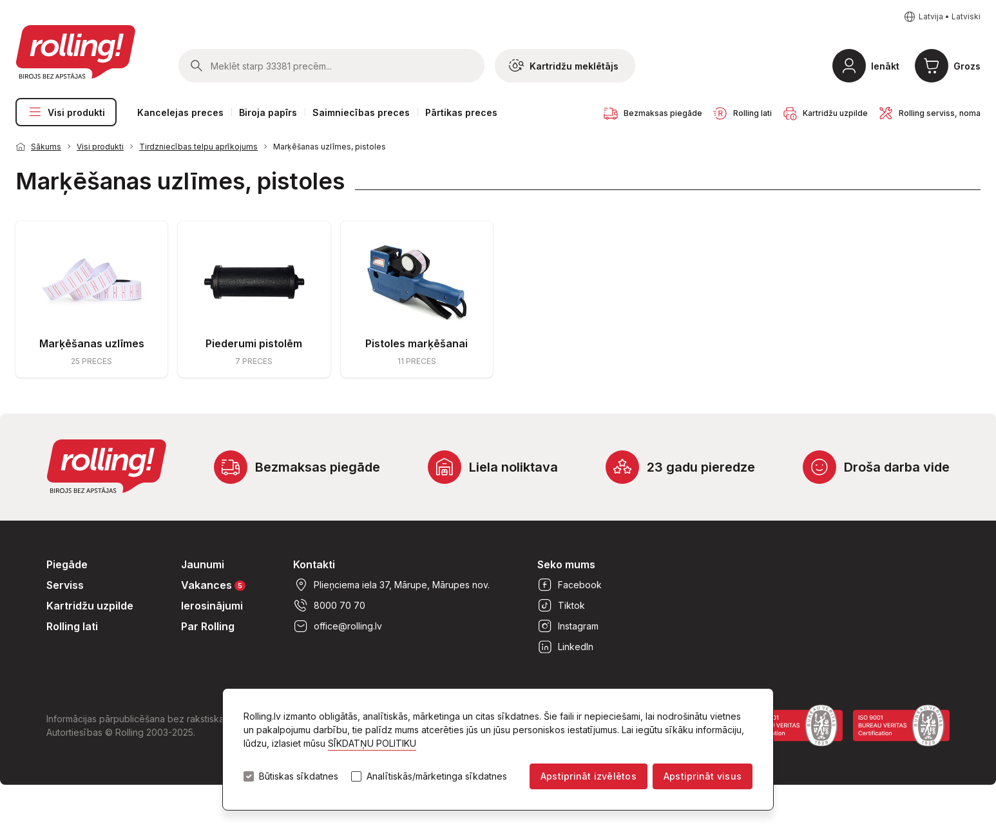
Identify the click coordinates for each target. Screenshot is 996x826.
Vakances (213, 584)
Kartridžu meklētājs (563, 65)
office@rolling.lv (337, 626)
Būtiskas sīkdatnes (298, 776)
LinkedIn (565, 647)
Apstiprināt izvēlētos (589, 776)
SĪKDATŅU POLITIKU (372, 743)
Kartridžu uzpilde (89, 605)
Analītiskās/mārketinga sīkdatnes (437, 776)
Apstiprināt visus (703, 776)
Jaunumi (202, 564)
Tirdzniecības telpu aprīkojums (198, 146)
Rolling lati (72, 626)
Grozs (967, 66)
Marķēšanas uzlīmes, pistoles (329, 146)
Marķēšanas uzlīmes (91, 343)
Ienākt (885, 66)
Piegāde (67, 564)
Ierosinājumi (212, 605)
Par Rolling (208, 626)
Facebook (569, 585)
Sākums (46, 146)
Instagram (568, 626)
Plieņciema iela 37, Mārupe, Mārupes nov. (391, 585)
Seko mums (566, 564)
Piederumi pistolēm (254, 343)
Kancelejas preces (180, 112)
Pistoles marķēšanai (416, 343)
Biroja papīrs (268, 112)
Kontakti (314, 564)
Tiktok (561, 605)
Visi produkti (66, 112)
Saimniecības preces (361, 112)
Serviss (65, 585)
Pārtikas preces (461, 112)
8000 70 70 (329, 605)
